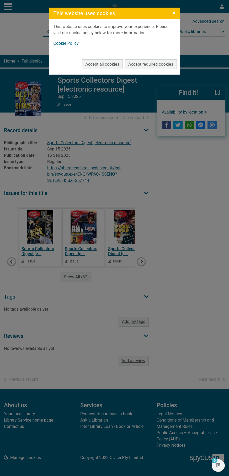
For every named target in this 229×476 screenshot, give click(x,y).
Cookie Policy (66, 43)
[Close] (174, 12)
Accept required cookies (150, 64)
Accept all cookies (102, 64)
